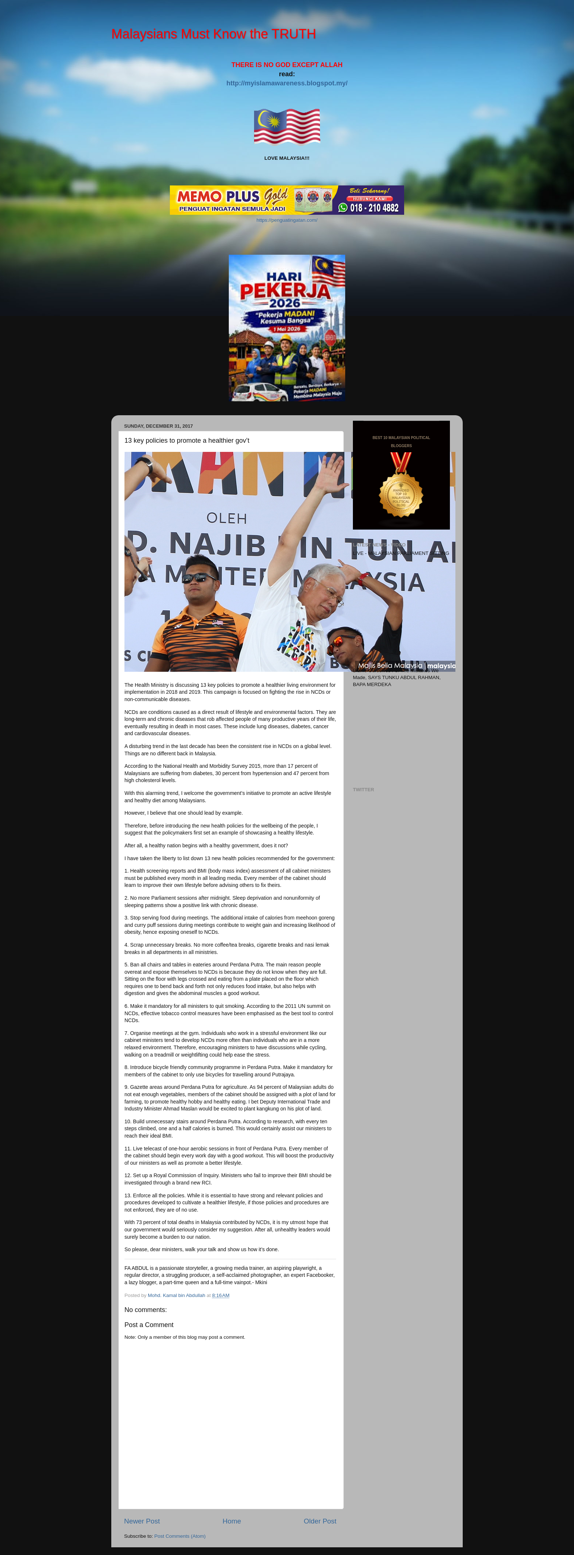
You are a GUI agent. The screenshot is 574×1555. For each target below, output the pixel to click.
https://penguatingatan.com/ (287, 220)
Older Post (320, 1521)
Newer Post (142, 1521)
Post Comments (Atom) (180, 1536)
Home (232, 1521)
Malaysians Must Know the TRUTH (213, 33)
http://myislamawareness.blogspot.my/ (286, 83)
